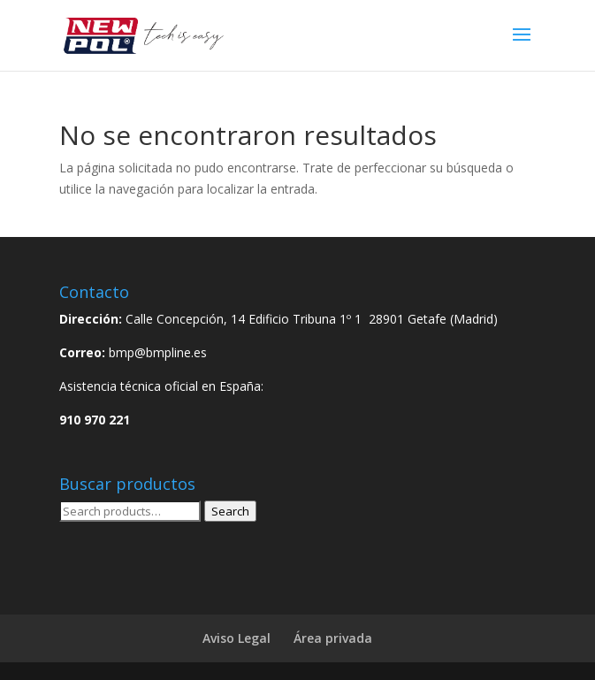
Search (230, 511)
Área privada (333, 638)
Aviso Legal (236, 638)
